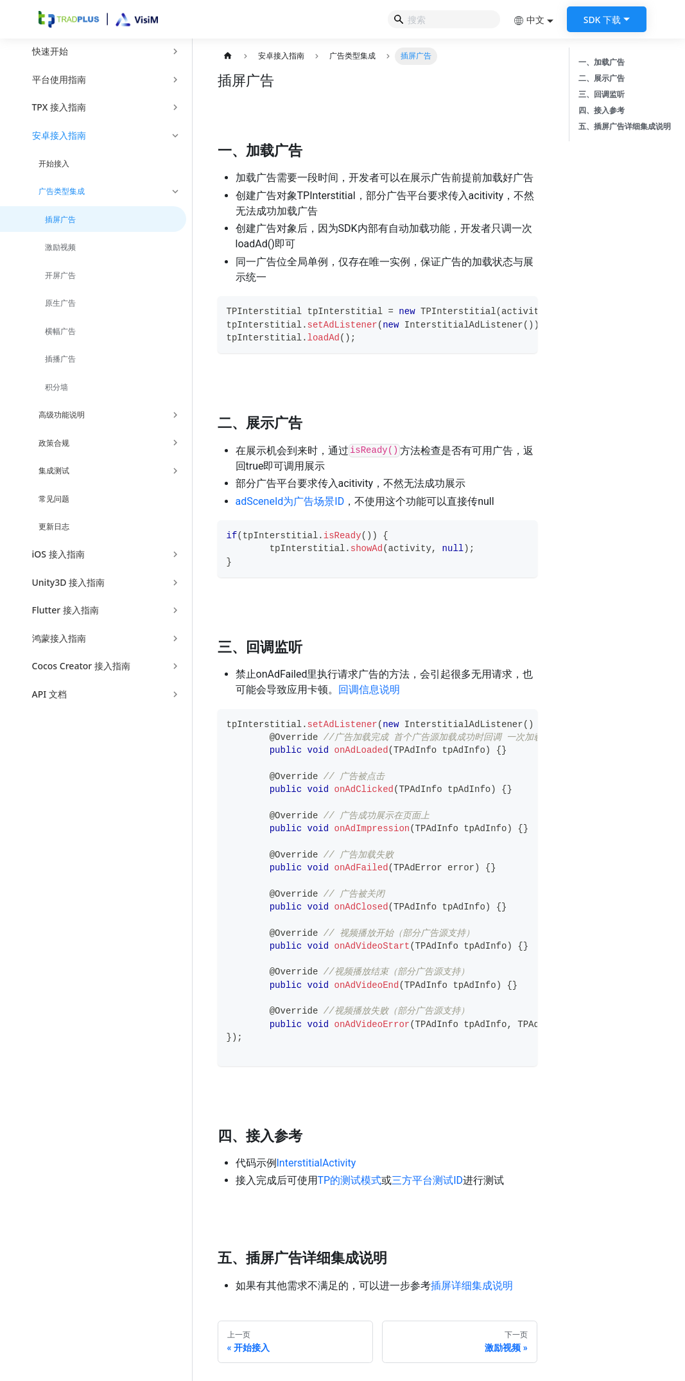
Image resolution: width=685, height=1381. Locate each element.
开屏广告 (60, 275)
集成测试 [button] (54, 470)
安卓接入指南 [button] (59, 135)
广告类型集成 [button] (62, 191)
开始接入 (54, 163)
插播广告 (60, 358)
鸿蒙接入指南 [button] (59, 638)
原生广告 (60, 302)
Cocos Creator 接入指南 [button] (81, 666)
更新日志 (54, 526)
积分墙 (56, 387)
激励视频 (60, 247)
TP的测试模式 (350, 1180)
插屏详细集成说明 (472, 1286)
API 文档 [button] (49, 694)
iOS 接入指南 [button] (58, 554)
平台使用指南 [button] (59, 79)
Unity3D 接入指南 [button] (68, 582)
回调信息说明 (369, 689)
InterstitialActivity (316, 1163)
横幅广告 (60, 331)
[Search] (444, 19)
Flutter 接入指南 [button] (65, 610)
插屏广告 (60, 219)
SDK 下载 (602, 19)
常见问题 (54, 498)
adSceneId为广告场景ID (290, 501)
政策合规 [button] (54, 442)
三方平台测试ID (427, 1180)
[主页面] (228, 56)
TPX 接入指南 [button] (59, 107)
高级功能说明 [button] (62, 414)
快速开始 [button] (50, 51)
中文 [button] (529, 19)
